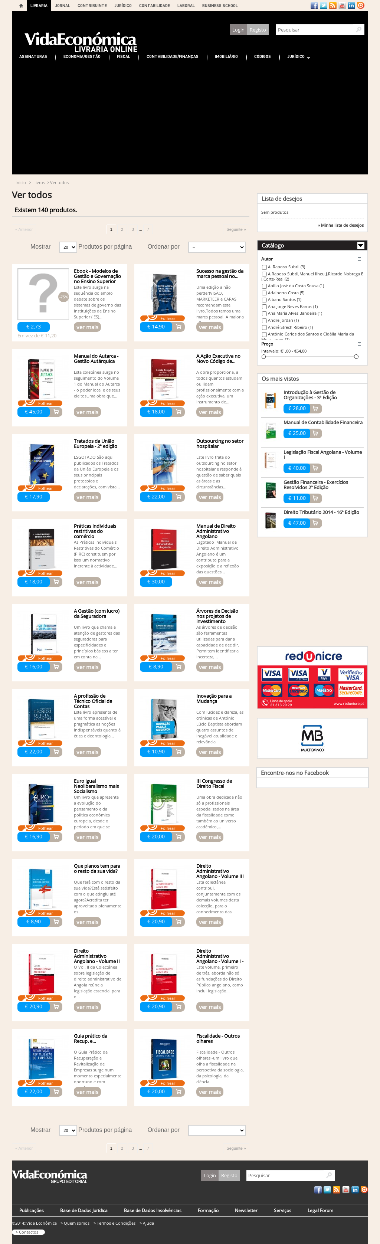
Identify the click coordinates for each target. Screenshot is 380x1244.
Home (21, 5)
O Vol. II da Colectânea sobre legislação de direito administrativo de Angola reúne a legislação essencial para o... (97, 981)
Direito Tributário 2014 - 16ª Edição (321, 512)
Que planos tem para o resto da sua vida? (97, 868)
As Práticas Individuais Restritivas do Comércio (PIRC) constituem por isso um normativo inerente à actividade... (96, 554)
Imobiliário (226, 56)
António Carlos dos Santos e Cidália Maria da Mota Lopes (307, 336)
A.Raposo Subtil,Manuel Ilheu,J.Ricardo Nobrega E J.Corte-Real (312, 276)
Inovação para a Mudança (214, 698)
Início (21, 182)
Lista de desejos (282, 198)
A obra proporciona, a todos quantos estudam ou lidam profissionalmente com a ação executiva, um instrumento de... (220, 387)
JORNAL (62, 5)
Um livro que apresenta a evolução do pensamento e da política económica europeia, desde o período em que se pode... (96, 814)
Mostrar (40, 246)
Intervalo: (270, 351)
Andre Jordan (283, 320)
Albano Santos (284, 299)
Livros (39, 182)
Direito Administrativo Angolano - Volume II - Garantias (97, 958)
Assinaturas (33, 56)
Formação (208, 1210)
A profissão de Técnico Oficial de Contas (93, 701)
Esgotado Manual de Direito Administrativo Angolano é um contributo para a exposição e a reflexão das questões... (217, 556)
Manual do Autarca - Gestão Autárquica (96, 358)
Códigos (262, 56)
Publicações (31, 1210)
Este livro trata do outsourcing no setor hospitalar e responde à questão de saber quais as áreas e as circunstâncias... (219, 472)
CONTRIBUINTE (92, 5)
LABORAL (186, 5)
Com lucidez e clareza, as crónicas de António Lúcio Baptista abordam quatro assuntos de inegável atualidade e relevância (219, 726)
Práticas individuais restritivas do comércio (95, 531)
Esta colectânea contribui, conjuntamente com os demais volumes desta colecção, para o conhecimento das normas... (218, 899)
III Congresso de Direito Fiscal (214, 783)
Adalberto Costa (286, 292)
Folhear (168, 318)
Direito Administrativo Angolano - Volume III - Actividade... (220, 873)
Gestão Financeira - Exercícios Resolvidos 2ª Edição (316, 484)
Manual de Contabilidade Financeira (323, 422)
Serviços (282, 1210)
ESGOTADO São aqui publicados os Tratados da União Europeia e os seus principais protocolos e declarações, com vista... (97, 472)
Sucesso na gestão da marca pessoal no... (219, 273)
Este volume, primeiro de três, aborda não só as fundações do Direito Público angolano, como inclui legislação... (219, 978)
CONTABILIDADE (154, 5)
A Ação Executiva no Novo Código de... (218, 358)
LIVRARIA (39, 5)
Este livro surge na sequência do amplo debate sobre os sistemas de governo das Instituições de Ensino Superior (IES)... (97, 302)
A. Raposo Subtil (286, 266)
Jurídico (295, 57)
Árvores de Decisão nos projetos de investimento (217, 616)
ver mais (87, 327)
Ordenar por (164, 246)
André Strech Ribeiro (290, 327)
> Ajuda (147, 1223)
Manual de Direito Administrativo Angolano (216, 531)
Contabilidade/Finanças (173, 56)
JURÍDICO (123, 5)
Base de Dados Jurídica (84, 1210)
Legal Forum (320, 1210)
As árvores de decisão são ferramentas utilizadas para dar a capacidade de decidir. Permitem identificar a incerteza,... (217, 641)
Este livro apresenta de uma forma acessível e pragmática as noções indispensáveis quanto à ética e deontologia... (97, 724)
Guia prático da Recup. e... (90, 1038)
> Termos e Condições (114, 1223)
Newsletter (246, 1210)
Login (238, 29)
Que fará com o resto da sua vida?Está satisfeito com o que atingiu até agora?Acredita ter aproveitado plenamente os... (97, 896)
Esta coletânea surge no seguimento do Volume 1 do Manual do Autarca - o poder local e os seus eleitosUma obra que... (97, 384)
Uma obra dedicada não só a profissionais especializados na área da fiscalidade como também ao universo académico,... (219, 811)
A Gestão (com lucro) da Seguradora (96, 613)
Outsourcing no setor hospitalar (219, 443)
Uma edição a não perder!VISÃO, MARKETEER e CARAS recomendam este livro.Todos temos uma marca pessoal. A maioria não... (220, 304)
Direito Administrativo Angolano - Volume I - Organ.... (219, 958)
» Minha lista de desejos (341, 225)
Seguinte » (236, 229)
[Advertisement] (190, 119)
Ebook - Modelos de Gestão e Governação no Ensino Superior (97, 276)
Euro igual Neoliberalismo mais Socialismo (96, 786)
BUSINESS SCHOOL (220, 5)
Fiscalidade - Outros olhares (218, 1038)
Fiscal (123, 56)
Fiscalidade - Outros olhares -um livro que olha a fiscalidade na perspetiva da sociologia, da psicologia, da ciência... (220, 1066)
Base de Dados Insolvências (152, 1210)
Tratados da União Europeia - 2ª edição (95, 443)
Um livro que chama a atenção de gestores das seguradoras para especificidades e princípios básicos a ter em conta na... (97, 641)
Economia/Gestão (82, 56)
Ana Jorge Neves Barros (293, 306)
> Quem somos (74, 1223)
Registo (258, 29)
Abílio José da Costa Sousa (296, 285)
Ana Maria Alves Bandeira (295, 313)
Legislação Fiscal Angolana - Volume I (323, 454)
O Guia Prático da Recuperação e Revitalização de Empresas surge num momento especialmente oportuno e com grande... (97, 1069)
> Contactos (27, 1232)
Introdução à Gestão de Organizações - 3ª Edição (310, 395)
